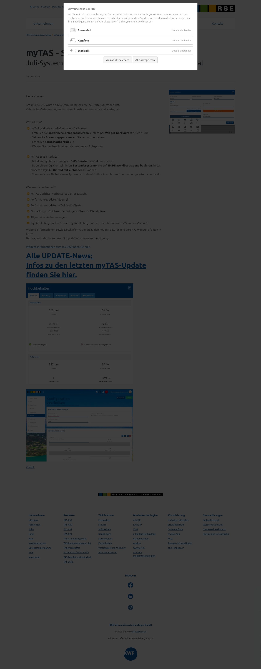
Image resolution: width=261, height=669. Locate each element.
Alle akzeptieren (145, 59)
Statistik (83, 50)
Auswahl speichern (117, 59)
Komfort (83, 40)
